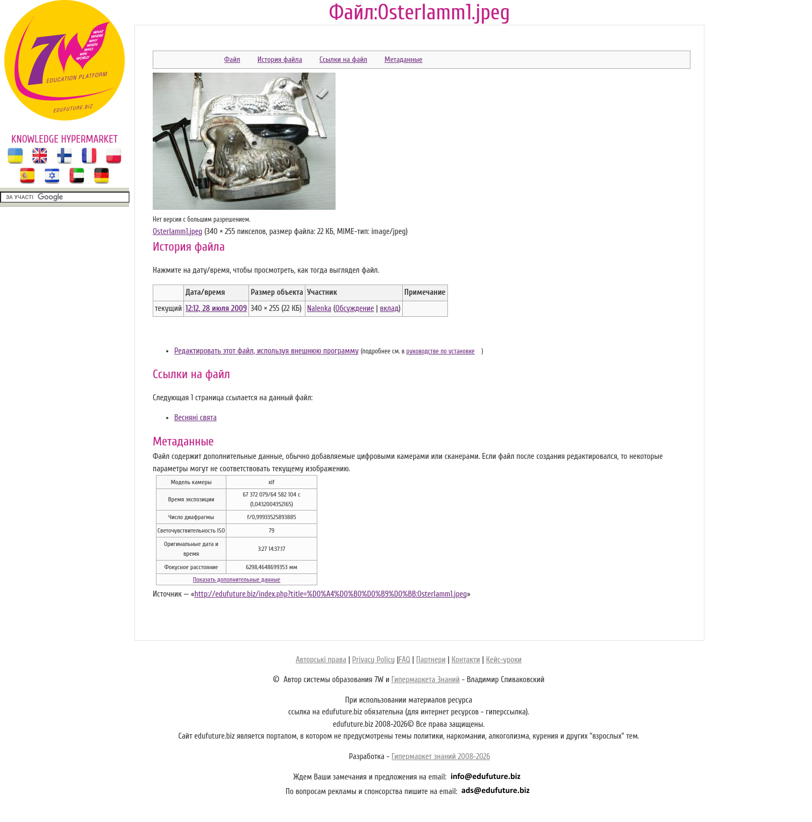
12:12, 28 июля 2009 (216, 308)
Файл (232, 59)
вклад (389, 308)
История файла (280, 59)
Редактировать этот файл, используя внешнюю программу (266, 351)
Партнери (431, 659)
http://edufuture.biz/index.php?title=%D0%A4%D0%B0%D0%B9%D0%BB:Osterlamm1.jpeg (330, 594)
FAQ (404, 659)
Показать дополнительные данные (237, 579)
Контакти (466, 659)
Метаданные (403, 59)
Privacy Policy (373, 659)
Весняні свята (195, 417)
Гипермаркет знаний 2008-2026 (440, 756)
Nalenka (319, 308)
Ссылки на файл (343, 59)
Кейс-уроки (504, 659)
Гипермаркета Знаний (425, 679)
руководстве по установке (441, 351)
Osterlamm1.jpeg (177, 231)
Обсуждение (355, 308)
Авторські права (321, 659)
